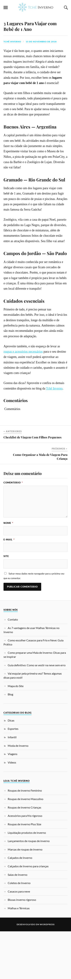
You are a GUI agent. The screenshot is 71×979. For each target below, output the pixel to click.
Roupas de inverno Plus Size (24, 871)
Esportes (13, 776)
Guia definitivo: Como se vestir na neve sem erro (37, 712)
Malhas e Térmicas (19, 955)
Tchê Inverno (12, 89)
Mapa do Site (15, 733)
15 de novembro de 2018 (41, 89)
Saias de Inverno (17, 922)
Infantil (12, 784)
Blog (10, 742)
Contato (13, 667)
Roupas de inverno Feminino (25, 838)
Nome (8, 570)
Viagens (12, 801)
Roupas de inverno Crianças (24, 855)
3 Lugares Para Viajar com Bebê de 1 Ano (30, 74)
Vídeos (12, 810)
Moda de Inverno (18, 793)
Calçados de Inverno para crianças (28, 913)
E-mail (9, 587)
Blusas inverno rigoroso (22, 947)
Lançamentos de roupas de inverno (29, 888)
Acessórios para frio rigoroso (25, 863)
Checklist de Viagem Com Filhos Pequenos (33, 485)
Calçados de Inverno (20, 905)
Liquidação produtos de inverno (27, 880)
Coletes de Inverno (19, 930)
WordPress (47, 972)
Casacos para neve (19, 939)
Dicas (11, 768)
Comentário (13, 530)
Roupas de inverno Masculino (25, 846)
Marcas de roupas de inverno (25, 897)
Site (6, 603)
